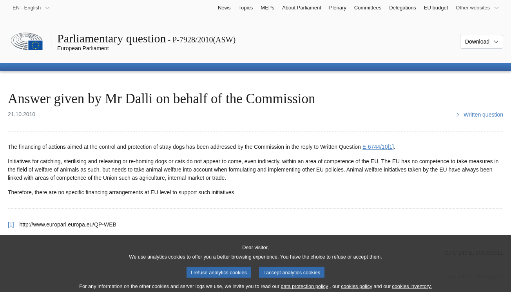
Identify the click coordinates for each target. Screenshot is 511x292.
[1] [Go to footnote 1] (391, 147)
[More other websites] (477, 8)
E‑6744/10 (375, 147)
